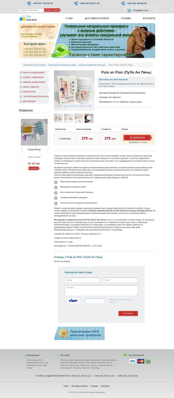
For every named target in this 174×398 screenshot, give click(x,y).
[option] (74, 90)
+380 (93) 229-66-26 (134, 3)
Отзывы (126, 18)
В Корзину (137, 137)
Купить (34, 168)
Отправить (128, 313)
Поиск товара (52, 10)
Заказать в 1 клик (138, 142)
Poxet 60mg (34, 149)
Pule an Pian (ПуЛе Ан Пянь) (126, 72)
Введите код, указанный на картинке (121, 300)
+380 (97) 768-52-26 (40, 3)
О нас (69, 18)
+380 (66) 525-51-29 (87, 3)
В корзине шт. (137, 10)
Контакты (149, 18)
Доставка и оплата (97, 18)
